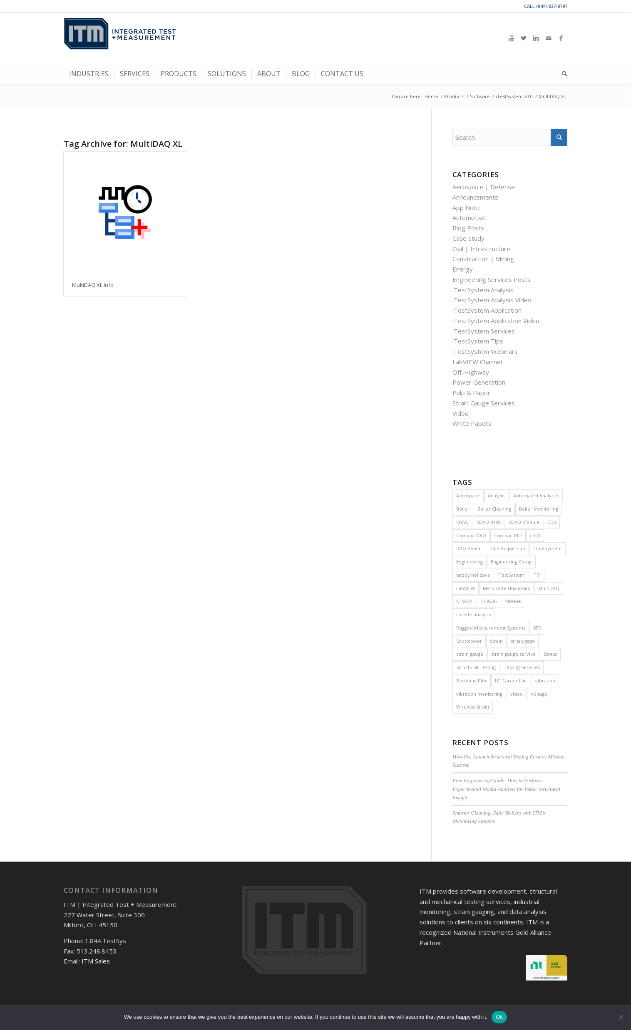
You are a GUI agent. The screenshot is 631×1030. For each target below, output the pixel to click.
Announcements (475, 197)
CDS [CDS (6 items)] (551, 522)
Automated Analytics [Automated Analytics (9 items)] (536, 495)
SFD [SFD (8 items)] (537, 628)
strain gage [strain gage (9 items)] (523, 641)
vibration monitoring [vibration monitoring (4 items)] (479, 694)
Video (460, 413)
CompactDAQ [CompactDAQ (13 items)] (471, 535)
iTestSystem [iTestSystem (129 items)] (510, 575)
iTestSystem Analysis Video (492, 300)
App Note (466, 207)
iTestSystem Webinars (485, 351)
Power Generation (478, 382)
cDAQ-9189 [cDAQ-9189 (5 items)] (489, 522)
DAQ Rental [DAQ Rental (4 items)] (469, 548)
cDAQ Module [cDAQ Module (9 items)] (524, 522)
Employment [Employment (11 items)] (547, 548)
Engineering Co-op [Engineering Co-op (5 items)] (511, 561)
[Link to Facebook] (561, 38)
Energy (462, 269)
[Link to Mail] (548, 38)
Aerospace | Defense (483, 187)
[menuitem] (89, 73)
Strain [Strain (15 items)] (496, 641)
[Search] (561, 73)
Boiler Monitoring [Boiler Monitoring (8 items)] (538, 509)
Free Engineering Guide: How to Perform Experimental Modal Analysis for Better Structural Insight (506, 789)
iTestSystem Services (483, 331)
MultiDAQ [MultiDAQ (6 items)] (548, 588)
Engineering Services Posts (491, 279)
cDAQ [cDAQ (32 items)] (462, 522)
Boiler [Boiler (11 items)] (463, 509)
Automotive (469, 217)
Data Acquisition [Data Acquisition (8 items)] (507, 548)
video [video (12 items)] (516, 694)
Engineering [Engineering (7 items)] (469, 561)
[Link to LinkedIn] (536, 38)
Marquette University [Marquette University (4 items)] (506, 588)
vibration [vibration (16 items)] (545, 680)
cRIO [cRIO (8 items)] (535, 535)
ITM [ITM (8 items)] (536, 575)
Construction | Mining (483, 258)
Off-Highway (470, 372)
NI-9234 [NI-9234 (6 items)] (464, 601)
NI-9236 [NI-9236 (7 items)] (488, 601)
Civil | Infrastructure (481, 249)
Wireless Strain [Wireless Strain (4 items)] (472, 707)
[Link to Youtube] (511, 38)
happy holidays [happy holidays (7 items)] (472, 575)
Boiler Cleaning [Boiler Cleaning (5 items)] (494, 509)
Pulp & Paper (471, 392)
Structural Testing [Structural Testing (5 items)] (476, 667)
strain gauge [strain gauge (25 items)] (469, 654)
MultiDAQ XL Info (93, 285)
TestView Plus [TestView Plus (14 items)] (471, 680)
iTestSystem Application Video (495, 320)
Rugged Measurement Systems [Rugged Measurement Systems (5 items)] (490, 628)
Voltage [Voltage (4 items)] (539, 694)
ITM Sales (96, 961)
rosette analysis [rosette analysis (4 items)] (473, 614)
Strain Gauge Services (483, 403)
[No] (620, 1017)
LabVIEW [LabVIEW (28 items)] (465, 588)
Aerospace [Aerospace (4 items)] (468, 495)
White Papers (472, 423)
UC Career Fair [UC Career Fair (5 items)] (511, 680)
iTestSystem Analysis (483, 290)
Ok (499, 1017)
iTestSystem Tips (477, 341)
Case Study (468, 238)
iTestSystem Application (487, 310)
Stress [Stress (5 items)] (550, 654)
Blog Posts (468, 228)
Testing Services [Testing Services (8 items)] (522, 667)
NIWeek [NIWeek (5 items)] (513, 601)
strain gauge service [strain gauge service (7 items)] (513, 654)
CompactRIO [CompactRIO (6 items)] (508, 535)
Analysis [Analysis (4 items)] (496, 495)
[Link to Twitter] (523, 38)
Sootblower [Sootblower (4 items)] (469, 641)
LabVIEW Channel (477, 362)
